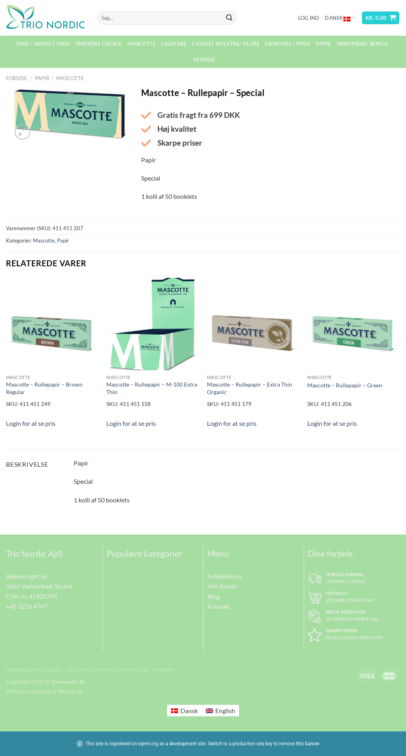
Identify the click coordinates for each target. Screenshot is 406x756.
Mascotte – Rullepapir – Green (344, 385)
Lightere (173, 43)
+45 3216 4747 (27, 606)
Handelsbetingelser (34, 670)
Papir (323, 43)
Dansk (340, 18)
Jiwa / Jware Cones (42, 43)
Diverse (204, 59)
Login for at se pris (31, 423)
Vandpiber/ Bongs (362, 43)
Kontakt (218, 606)
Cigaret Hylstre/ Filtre (225, 43)
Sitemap (163, 670)
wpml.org (148, 743)
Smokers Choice (99, 43)
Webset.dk (70, 691)
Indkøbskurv (224, 576)
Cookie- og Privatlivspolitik (107, 670)
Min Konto (222, 586)
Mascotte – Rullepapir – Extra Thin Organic (249, 388)
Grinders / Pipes (287, 43)
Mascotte (141, 43)
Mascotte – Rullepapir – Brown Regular (44, 388)
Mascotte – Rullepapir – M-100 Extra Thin (151, 388)
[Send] (229, 18)
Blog (213, 596)
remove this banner (299, 743)
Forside (16, 78)
